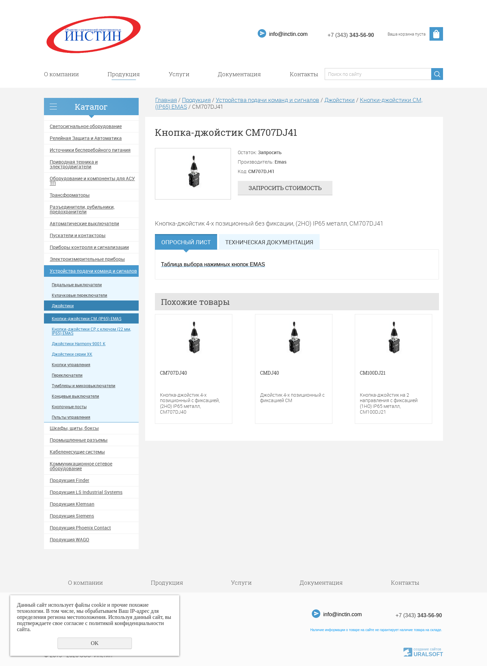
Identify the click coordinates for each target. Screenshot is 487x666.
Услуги (179, 74)
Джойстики (63, 305)
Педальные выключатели (77, 284)
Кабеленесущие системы (77, 452)
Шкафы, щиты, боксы (74, 428)
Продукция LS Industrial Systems (86, 492)
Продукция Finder (69, 480)
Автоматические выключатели (84, 224)
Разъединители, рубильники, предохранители (82, 209)
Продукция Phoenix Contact (80, 528)
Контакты (304, 74)
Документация (239, 74)
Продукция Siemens (72, 516)
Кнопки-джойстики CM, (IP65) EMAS (86, 318)
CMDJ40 (269, 373)
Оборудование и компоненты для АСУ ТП (92, 180)
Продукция (124, 74)
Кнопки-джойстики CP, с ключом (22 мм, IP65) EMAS (91, 331)
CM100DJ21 (373, 373)
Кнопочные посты (69, 406)
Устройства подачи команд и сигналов (93, 271)
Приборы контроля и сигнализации (89, 247)
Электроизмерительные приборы (87, 259)
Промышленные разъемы (79, 440)
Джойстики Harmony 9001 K (79, 343)
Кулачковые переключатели (79, 295)
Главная (166, 100)
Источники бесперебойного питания (90, 150)
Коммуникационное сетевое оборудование (81, 466)
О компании (61, 74)
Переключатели (67, 375)
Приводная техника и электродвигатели (74, 164)
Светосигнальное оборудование (86, 126)
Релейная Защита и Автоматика (86, 138)
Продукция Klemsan (72, 504)
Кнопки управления (71, 364)
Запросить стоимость (285, 188)
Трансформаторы (70, 195)
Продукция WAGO (69, 540)
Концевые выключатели (75, 396)
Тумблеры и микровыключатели (83, 385)
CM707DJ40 (173, 373)
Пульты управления (71, 417)
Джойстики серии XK (72, 354)
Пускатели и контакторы (78, 235)
